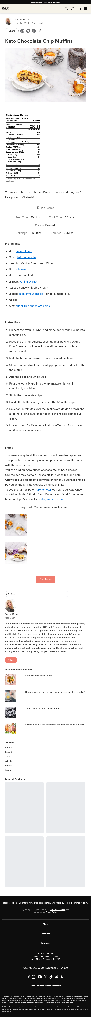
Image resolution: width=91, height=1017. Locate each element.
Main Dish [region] (9, 760)
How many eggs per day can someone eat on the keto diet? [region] (55, 692)
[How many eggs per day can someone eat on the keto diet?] (14, 696)
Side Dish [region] (9, 765)
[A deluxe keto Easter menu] (14, 679)
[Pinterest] (62, 976)
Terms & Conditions (57, 909)
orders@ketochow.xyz (48, 956)
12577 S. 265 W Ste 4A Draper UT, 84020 (45, 968)
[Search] (7, 594)
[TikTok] (51, 977)
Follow (10, 660)
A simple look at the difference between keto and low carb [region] (54, 724)
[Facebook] (29, 976)
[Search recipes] (39, 594)
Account (45, 933)
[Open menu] (86, 8)
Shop (45, 924)
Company (45, 943)
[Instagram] (33, 977)
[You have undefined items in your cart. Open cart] (79, 8)
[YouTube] (40, 976)
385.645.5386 (49, 953)
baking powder (26, 257)
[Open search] (66, 8)
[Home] (6, 8)
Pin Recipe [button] (45, 208)
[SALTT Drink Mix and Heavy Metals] (14, 712)
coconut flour (24, 251)
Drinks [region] (7, 756)
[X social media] (45, 976)
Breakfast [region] (9, 747)
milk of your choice (31, 294)
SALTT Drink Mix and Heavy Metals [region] (42, 708)
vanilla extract (28, 281)
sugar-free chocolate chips (33, 306)
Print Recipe (45, 579)
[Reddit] (56, 976)
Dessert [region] (8, 752)
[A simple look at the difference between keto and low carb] (14, 728)
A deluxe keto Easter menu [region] (38, 675)
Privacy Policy (51, 912)
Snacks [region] (8, 769)
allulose (21, 269)
